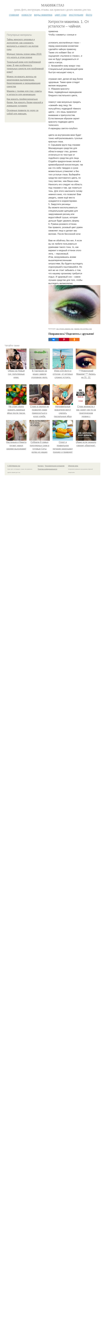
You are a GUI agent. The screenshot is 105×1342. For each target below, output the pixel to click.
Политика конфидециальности (47, 469)
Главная (14, 14)
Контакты (41, 466)
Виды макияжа (43, 14)
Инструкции (76, 14)
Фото (89, 14)
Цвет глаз (61, 14)
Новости (26, 14)
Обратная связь (73, 466)
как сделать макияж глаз (64, 329)
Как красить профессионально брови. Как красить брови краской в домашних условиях (25, 102)
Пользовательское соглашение (55, 466)
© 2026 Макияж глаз (13, 466)
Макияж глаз (52, 5)
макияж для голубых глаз (83, 329)
